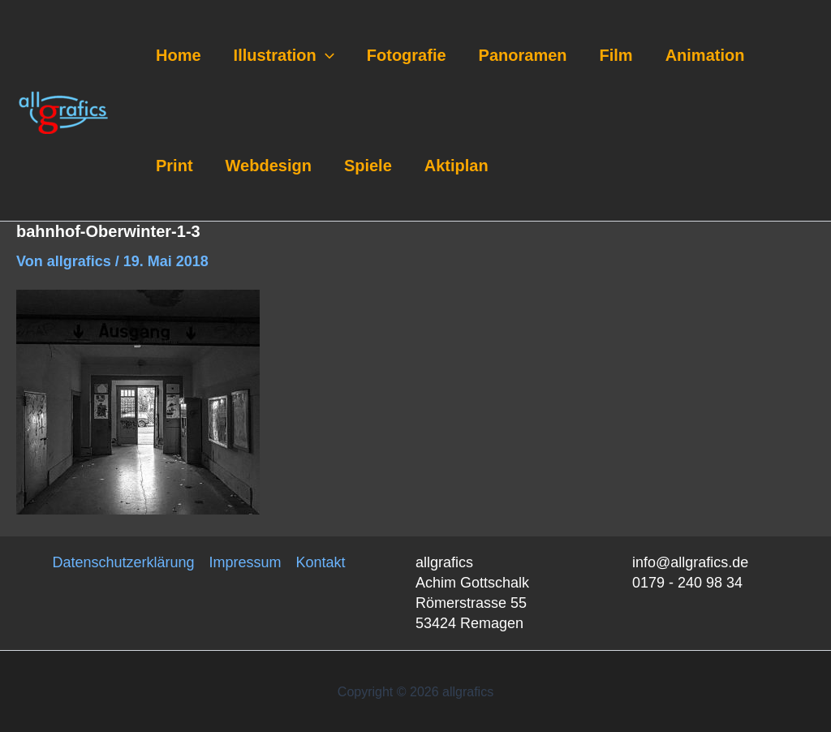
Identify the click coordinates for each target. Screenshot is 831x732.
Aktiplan (456, 165)
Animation (705, 55)
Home (178, 55)
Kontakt (321, 562)
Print (174, 165)
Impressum (245, 562)
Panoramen (523, 55)
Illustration (284, 55)
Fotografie (406, 55)
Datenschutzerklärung (123, 562)
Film (616, 55)
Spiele (368, 165)
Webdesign (269, 165)
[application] (325, 55)
